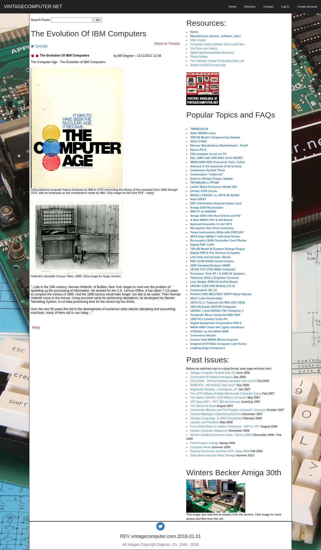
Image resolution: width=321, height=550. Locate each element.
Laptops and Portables (204, 422)
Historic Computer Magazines (209, 430)
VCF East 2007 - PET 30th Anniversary (215, 401)
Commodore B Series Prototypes (211, 377)
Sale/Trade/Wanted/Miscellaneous (212, 52)
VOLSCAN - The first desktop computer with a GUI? (223, 380)
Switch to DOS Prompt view (208, 65)
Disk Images (198, 40)
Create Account (307, 6)
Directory (250, 6)
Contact (268, 6)
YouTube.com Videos (204, 48)
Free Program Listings (204, 443)
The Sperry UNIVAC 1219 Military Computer (218, 397)
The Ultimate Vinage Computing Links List (217, 60)
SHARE (39, 46)
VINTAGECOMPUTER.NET (33, 6)
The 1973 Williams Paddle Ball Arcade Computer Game (225, 393)
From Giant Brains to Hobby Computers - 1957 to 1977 (225, 426)
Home (232, 6)
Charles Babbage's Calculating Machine (215, 414)
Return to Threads (167, 44)
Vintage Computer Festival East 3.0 (213, 372)
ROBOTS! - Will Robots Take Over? (213, 385)
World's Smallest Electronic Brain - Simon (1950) (221, 434)
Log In (285, 6)
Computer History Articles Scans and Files (217, 44)
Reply (36, 327)
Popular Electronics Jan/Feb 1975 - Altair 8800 (220, 451)
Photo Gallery (199, 56)
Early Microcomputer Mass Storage (212, 455)
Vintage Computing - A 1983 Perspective (216, 418)
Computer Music (200, 447)
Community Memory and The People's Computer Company (228, 409)
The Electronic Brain (203, 405)
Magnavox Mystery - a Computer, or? (214, 389)
